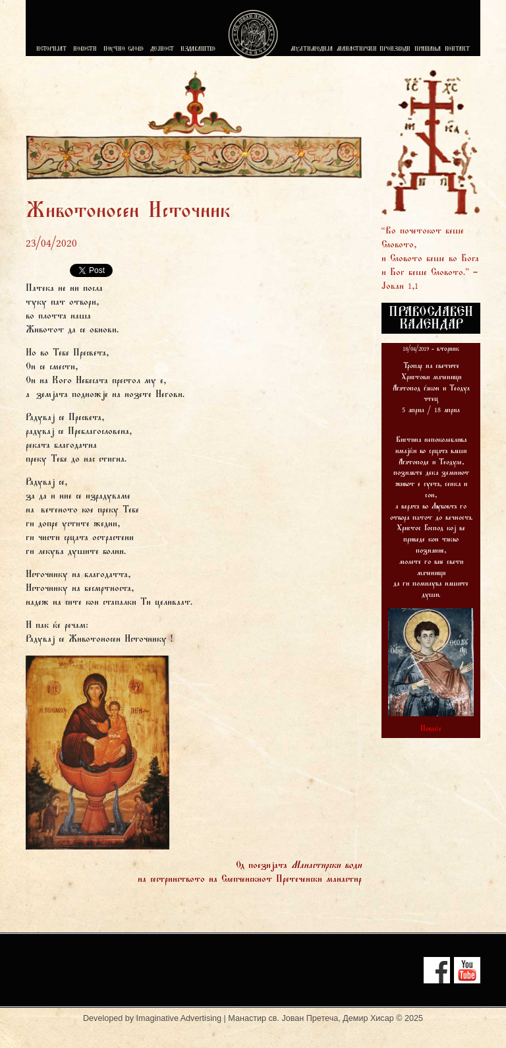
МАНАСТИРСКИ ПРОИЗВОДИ (373, 49)
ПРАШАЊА (427, 49)
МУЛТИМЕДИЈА (312, 49)
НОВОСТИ (85, 49)
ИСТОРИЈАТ (51, 49)
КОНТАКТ (457, 49)
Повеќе (430, 729)
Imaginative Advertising (179, 1018)
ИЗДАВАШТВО (198, 49)
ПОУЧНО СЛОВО (123, 49)
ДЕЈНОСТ (162, 49)
